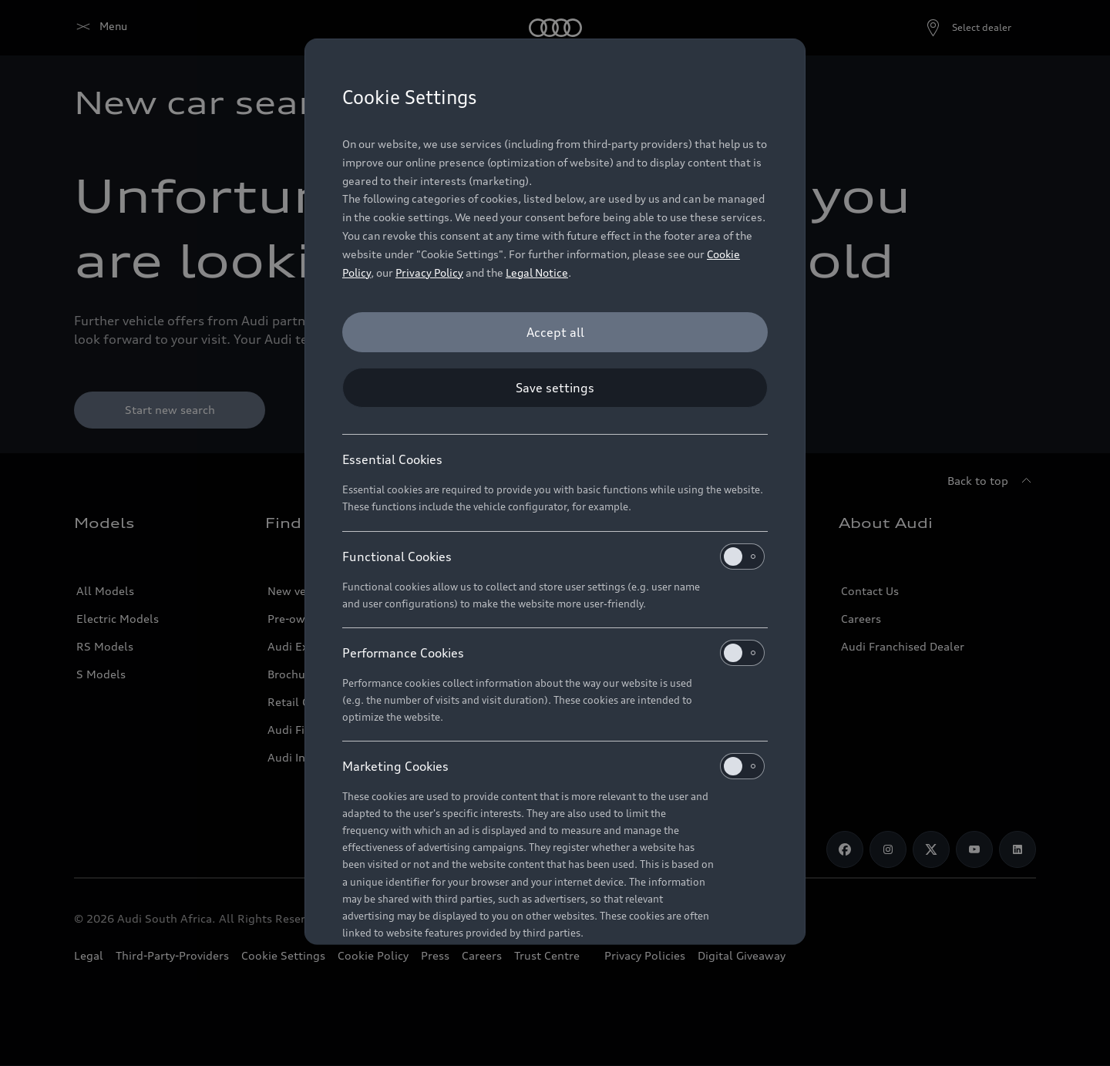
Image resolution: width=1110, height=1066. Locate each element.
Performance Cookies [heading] (553, 653)
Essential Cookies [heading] (392, 459)
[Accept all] (555, 332)
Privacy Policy (429, 272)
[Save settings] (555, 388)
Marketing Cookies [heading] (553, 766)
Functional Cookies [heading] (553, 556)
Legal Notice (537, 272)
